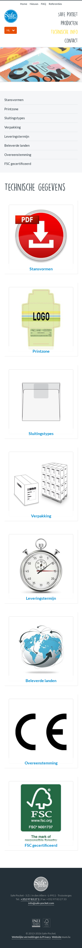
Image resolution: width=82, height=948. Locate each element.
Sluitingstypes (14, 118)
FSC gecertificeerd (17, 164)
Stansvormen (13, 100)
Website (56, 937)
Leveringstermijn (16, 136)
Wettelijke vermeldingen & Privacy (31, 937)
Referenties (55, 3)
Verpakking (12, 127)
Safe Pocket (68, 14)
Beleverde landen (17, 145)
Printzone (11, 109)
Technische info (64, 31)
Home (23, 3)
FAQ (43, 3)
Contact (71, 40)
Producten (69, 22)
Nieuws (34, 3)
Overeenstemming (17, 155)
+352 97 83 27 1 (30, 899)
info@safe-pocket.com (41, 903)
